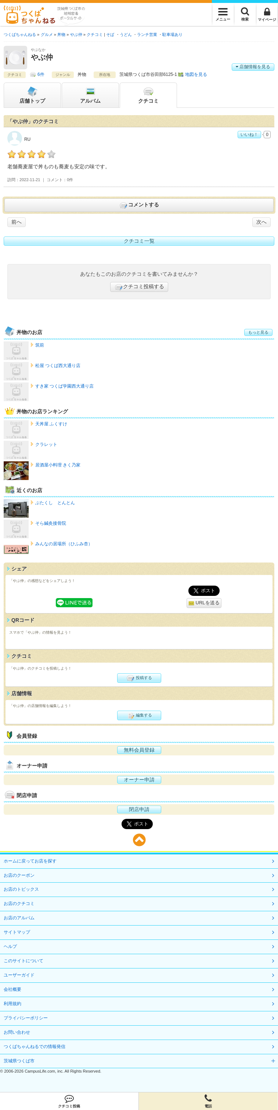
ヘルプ (10, 946)
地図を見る (196, 74)
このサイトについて (23, 960)
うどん (126, 34)
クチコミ (148, 94)
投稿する (139, 678)
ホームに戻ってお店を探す (30, 861)
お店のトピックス (21, 889)
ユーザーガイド (19, 975)
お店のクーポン (19, 875)
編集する (139, 715)
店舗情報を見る (253, 66)
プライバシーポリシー (26, 1018)
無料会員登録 (139, 750)
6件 (40, 74)
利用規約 (12, 1003)
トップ (32, 94)
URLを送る (204, 603)
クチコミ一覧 (139, 241)
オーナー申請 (139, 780)
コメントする (139, 205)
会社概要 (12, 989)
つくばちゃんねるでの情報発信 (34, 1046)
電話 (208, 1101)
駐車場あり (172, 34)
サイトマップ (17, 932)
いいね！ (249, 134)
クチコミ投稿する (139, 287)
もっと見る (258, 332)
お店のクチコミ (19, 903)
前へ (16, 222)
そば (110, 34)
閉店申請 (139, 809)
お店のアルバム (19, 917)
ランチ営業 (147, 34)
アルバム (90, 94)
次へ (261, 222)
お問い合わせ (17, 1032)
